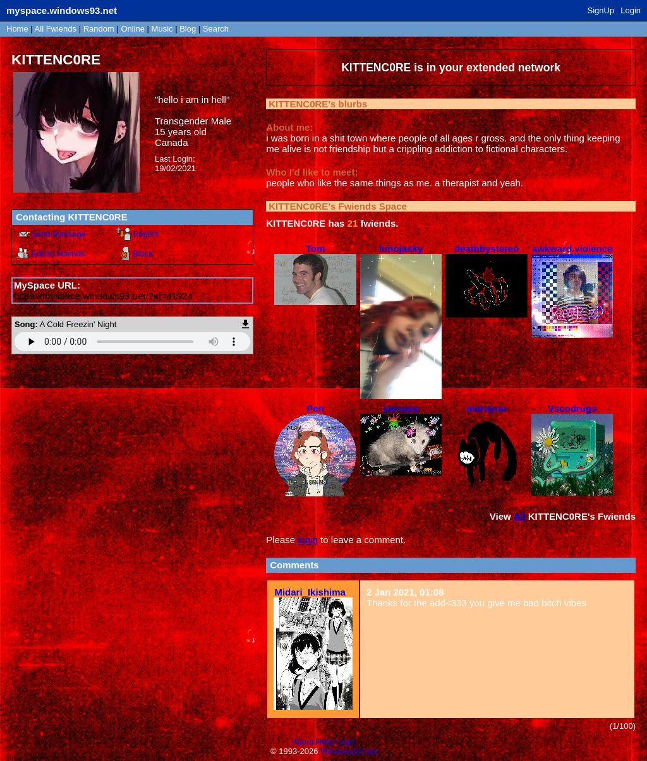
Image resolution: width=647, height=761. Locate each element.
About (302, 741)
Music (162, 28)
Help (324, 741)
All (55, 28)
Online (133, 28)
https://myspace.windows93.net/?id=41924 (103, 296)
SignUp (601, 10)
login (308, 539)
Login (630, 10)
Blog (187, 28)
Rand (98, 28)
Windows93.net (348, 751)
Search (216, 28)
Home (17, 28)
